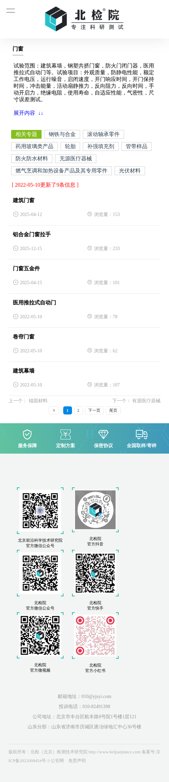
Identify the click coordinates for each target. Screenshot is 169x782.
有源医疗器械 (146, 400)
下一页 (94, 410)
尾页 (113, 410)
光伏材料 (130, 170)
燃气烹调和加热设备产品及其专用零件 (61, 170)
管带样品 (136, 146)
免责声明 (77, 760)
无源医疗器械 (75, 158)
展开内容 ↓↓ (28, 113)
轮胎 (70, 146)
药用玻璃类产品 (34, 146)
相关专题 (26, 134)
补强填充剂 (100, 146)
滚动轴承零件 (103, 134)
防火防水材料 (32, 158)
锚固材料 (37, 400)
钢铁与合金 (62, 134)
